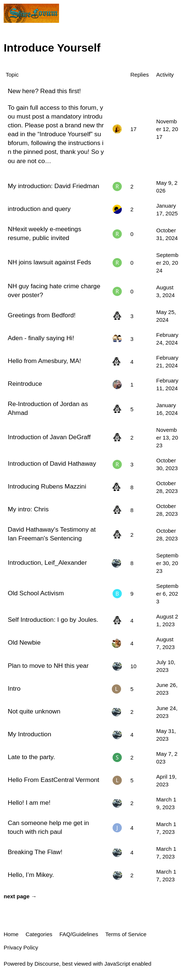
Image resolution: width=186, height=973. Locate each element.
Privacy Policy (21, 947)
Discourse (46, 963)
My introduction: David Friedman (53, 186)
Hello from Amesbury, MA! (44, 360)
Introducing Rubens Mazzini (47, 486)
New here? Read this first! (44, 91)
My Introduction (29, 734)
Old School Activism (36, 593)
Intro (14, 688)
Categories (38, 934)
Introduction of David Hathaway (52, 463)
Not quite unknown (34, 711)
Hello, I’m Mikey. (31, 874)
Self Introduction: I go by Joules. (53, 619)
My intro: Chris (28, 509)
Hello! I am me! (29, 802)
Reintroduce (25, 383)
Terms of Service (126, 934)
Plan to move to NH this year (48, 665)
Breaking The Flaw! (35, 852)
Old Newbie (24, 642)
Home (11, 934)
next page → (20, 896)
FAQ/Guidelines (78, 934)
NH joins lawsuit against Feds (49, 262)
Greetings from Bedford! (42, 315)
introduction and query (39, 208)
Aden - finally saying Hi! (41, 338)
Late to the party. (31, 757)
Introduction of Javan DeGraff (49, 437)
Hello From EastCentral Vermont (53, 779)
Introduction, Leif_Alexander (47, 562)
